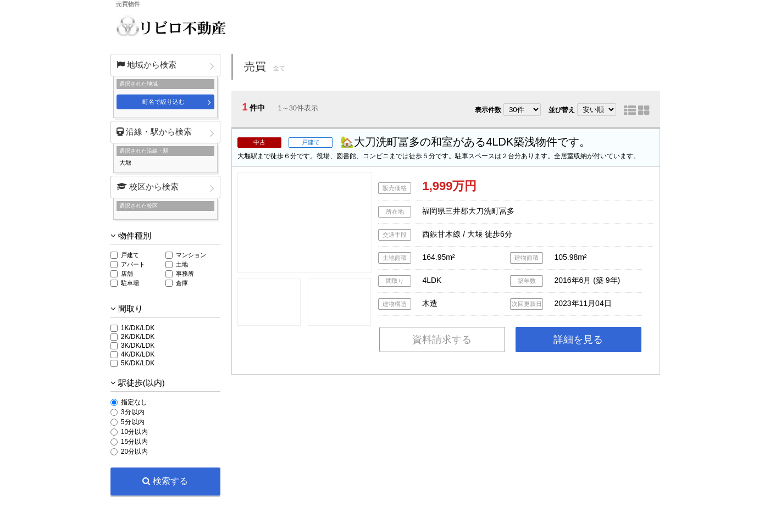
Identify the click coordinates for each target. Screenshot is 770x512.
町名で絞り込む (163, 101)
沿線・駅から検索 (154, 131)
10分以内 (134, 432)
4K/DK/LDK (137, 354)
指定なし (134, 402)
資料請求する (442, 339)
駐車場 (130, 283)
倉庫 (182, 283)
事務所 (185, 273)
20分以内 (134, 451)
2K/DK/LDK (137, 337)
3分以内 (133, 412)
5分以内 (133, 422)
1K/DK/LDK (137, 328)
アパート (133, 264)
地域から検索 (146, 64)
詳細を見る (578, 339)
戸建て (130, 255)
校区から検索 (148, 186)
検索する (165, 481)
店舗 (127, 273)
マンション (191, 255)
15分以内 (134, 442)
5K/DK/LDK (137, 363)
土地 (182, 264)
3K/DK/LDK (137, 345)
